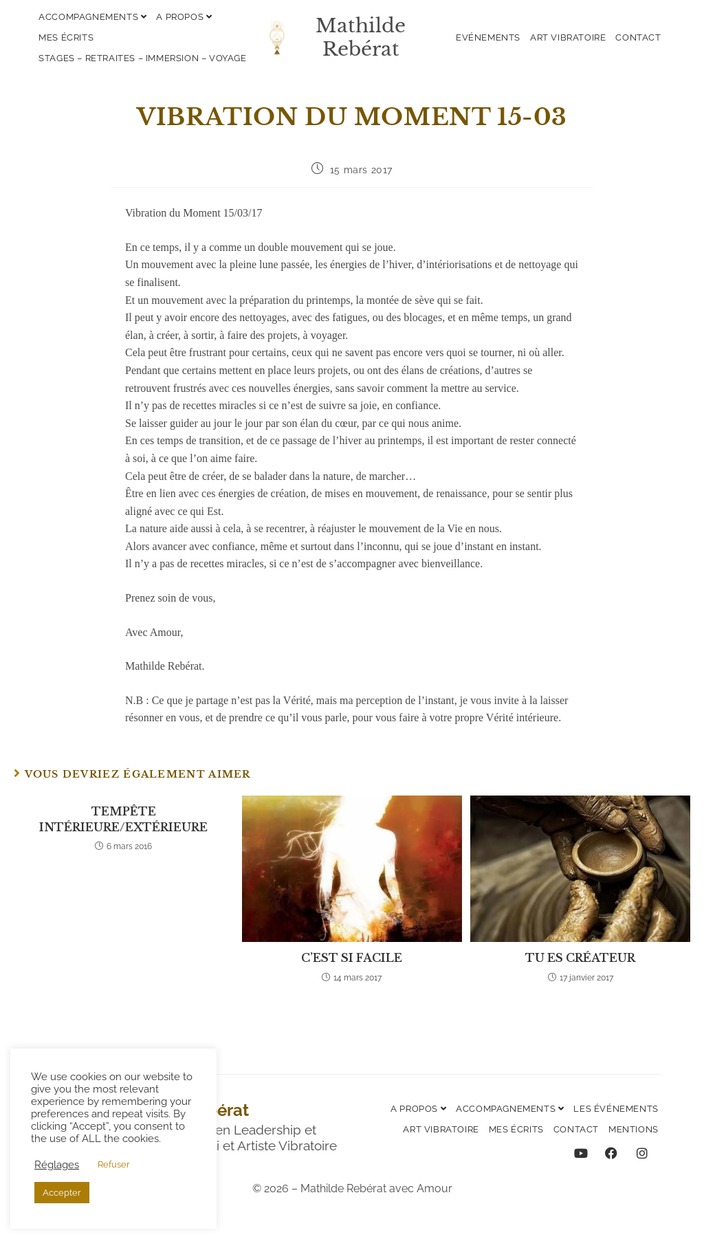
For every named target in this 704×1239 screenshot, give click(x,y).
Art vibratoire (568, 37)
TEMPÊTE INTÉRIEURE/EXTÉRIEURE (123, 818)
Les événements (615, 1109)
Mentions (633, 1129)
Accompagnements (92, 17)
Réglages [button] (56, 1164)
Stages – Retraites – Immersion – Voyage (142, 58)
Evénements (488, 37)
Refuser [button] (114, 1164)
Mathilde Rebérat (361, 37)
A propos (184, 17)
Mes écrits (66, 37)
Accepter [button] (62, 1192)
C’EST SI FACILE (351, 958)
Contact (638, 37)
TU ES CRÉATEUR (580, 958)
